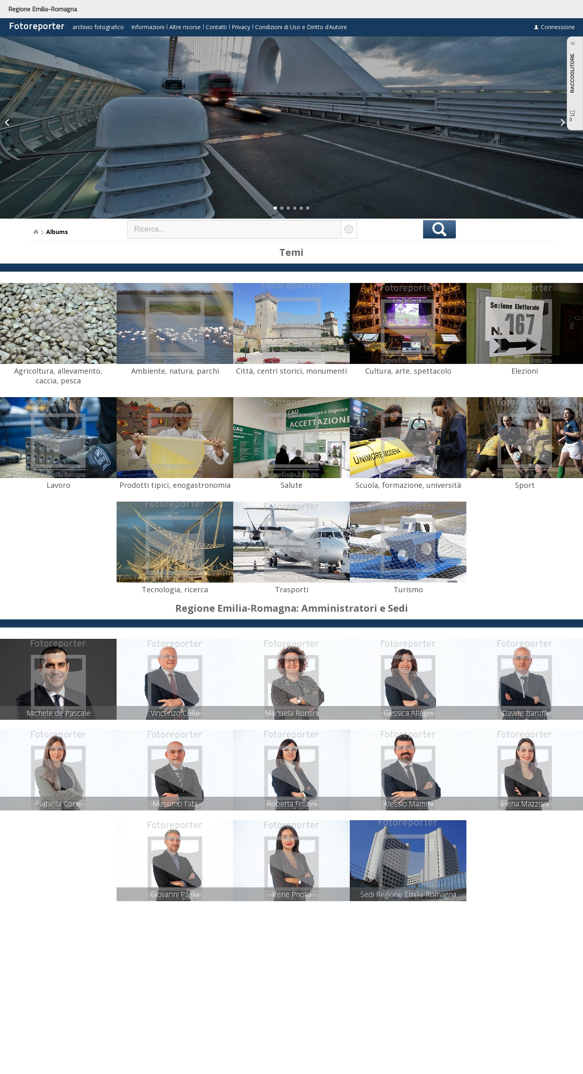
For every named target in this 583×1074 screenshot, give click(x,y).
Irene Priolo (291, 894)
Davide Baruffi (525, 713)
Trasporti (292, 589)
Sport (525, 485)
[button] (275, 208)
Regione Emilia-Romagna (42, 9)
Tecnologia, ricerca (175, 589)
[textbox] (234, 229)
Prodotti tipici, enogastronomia (175, 485)
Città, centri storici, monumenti (291, 371)
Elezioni (524, 371)
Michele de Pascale (58, 713)
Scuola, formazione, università (408, 485)
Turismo (408, 589)
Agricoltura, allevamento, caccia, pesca (58, 375)
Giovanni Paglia (175, 894)
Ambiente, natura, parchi (175, 371)
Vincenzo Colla (175, 713)
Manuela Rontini (291, 713)
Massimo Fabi (175, 803)
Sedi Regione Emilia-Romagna (408, 894)
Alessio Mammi (408, 803)
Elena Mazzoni (525, 803)
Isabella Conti (58, 803)
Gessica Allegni (408, 713)
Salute (291, 485)
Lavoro (58, 485)
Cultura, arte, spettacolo (408, 371)
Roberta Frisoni (292, 803)
